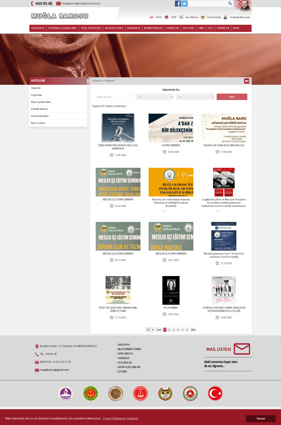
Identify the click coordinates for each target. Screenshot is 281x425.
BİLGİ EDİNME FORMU (129, 349)
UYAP (170, 17)
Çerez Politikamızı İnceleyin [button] (120, 418)
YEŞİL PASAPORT (91, 28)
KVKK (236, 28)
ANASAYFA (37, 28)
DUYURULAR (125, 363)
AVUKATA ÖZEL (114, 28)
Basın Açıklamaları (41, 102)
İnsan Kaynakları (40, 116)
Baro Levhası (38, 123)
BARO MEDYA (125, 354)
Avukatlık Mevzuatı (236, 17)
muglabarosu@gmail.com (54, 370)
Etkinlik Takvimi (39, 109)
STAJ (210, 28)
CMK (201, 28)
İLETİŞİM (36, 35)
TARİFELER (172, 28)
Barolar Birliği (210, 17)
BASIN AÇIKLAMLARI (129, 367)
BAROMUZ (133, 28)
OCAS (155, 17)
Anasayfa (97, 81)
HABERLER (123, 358)
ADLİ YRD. (188, 28)
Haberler (36, 88)
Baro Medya (188, 17)
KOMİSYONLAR (153, 28)
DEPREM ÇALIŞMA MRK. (62, 28)
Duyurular (36, 95)
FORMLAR (223, 28)
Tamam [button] (260, 418)
